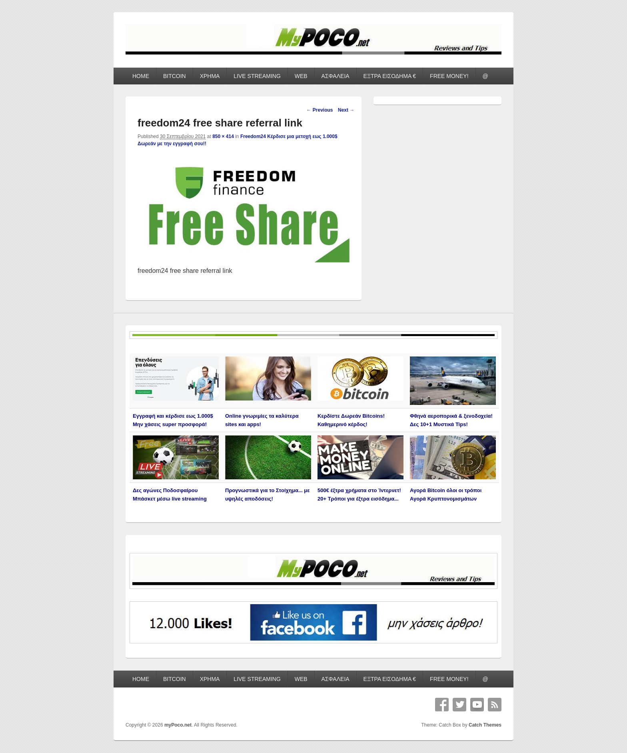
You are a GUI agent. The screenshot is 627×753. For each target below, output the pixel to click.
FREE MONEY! (449, 76)
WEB (301, 76)
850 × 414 (223, 136)
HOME (140, 76)
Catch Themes (485, 725)
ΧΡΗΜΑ (210, 76)
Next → (346, 110)
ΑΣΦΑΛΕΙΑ (335, 76)
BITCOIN (174, 76)
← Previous (319, 110)
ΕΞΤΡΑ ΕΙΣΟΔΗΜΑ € (389, 76)
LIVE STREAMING (257, 76)
